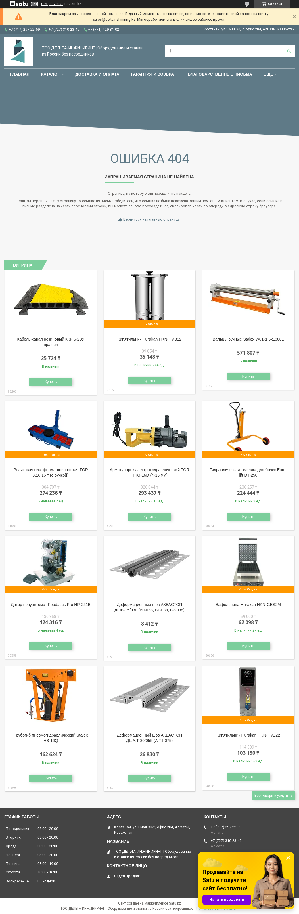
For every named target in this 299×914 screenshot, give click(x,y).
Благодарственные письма (220, 74)
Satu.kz (175, 903)
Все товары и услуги (271, 795)
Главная (20, 74)
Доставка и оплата (97, 74)
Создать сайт (52, 4)
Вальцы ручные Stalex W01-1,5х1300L (248, 339)
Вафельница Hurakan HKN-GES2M (248, 604)
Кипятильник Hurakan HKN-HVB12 (149, 339)
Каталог (50, 74)
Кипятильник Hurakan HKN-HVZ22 (248, 735)
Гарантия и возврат (153, 74)
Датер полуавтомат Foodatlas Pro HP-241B (51, 604)
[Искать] (289, 51)
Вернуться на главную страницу (151, 219)
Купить (51, 382)
